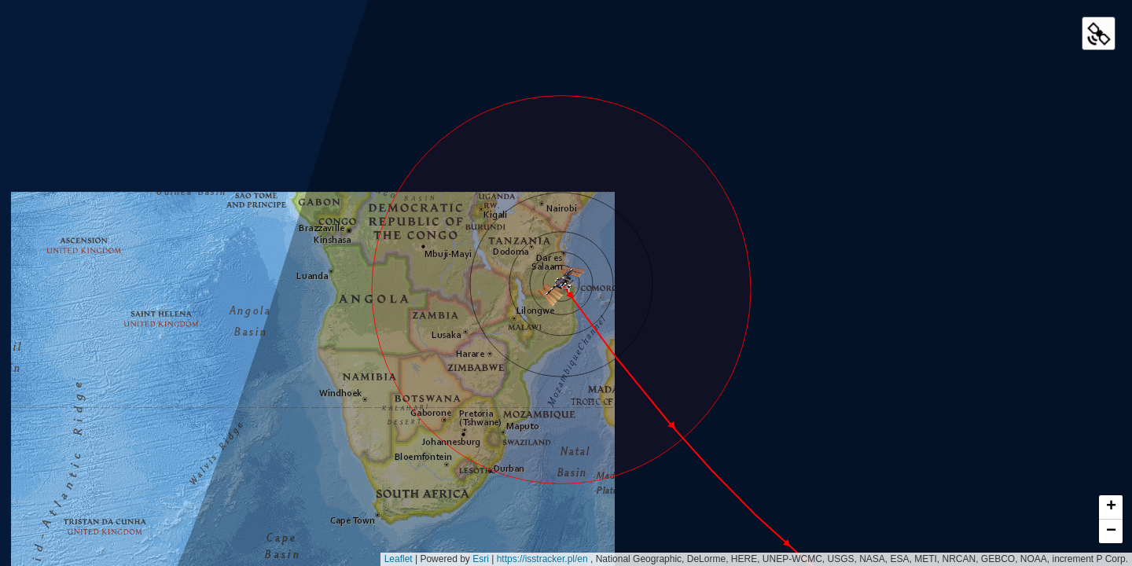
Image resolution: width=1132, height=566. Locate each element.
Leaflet (398, 558)
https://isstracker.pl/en (543, 558)
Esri (480, 558)
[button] (561, 283)
